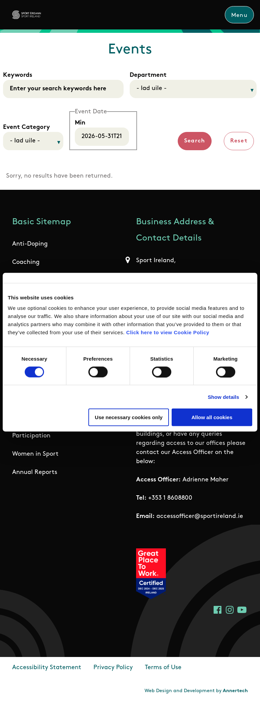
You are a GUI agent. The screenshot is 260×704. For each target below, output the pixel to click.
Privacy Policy (113, 667)
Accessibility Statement (46, 667)
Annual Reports (34, 473)
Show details (223, 397)
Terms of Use (163, 667)
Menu (239, 15)
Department (148, 75)
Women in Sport (35, 454)
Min (80, 123)
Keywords (17, 75)
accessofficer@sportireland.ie (199, 516)
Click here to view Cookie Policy (167, 332)
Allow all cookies (211, 417)
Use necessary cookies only (128, 417)
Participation (31, 436)
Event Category (26, 127)
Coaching (26, 262)
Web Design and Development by (196, 691)
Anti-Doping (30, 244)
